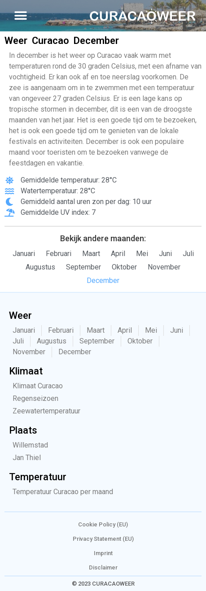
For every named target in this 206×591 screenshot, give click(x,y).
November (164, 267)
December (103, 280)
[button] (20, 16)
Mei (142, 253)
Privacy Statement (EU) (103, 538)
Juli (188, 253)
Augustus (40, 267)
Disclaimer (103, 567)
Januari (24, 253)
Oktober (124, 267)
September (83, 267)
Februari (58, 253)
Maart (91, 253)
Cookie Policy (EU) (103, 524)
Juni (165, 253)
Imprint (103, 553)
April (118, 253)
